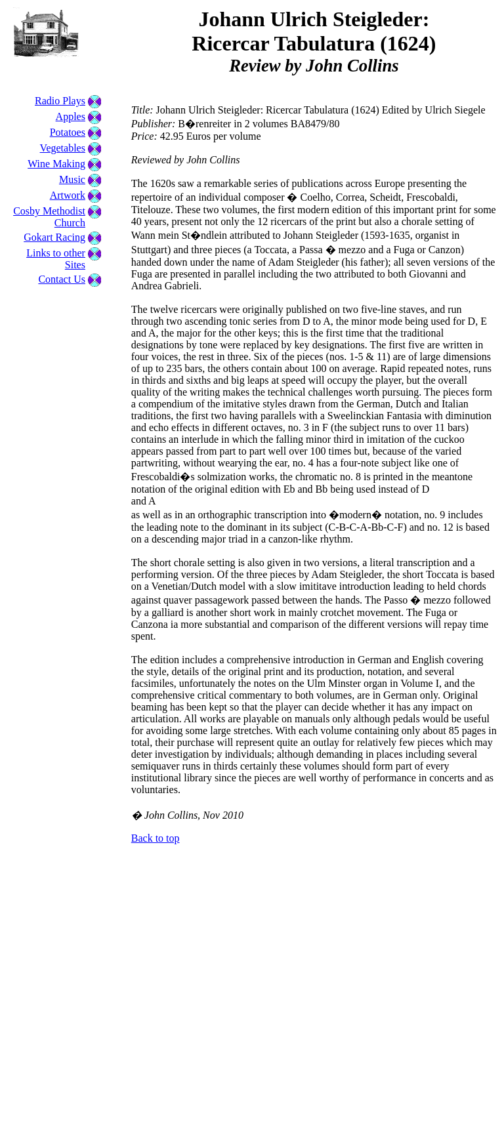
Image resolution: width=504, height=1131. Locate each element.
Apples (70, 116)
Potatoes (67, 132)
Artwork (67, 195)
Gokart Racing (54, 237)
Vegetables (62, 148)
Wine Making (56, 163)
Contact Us (61, 279)
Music (72, 179)
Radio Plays (60, 100)
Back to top (155, 838)
